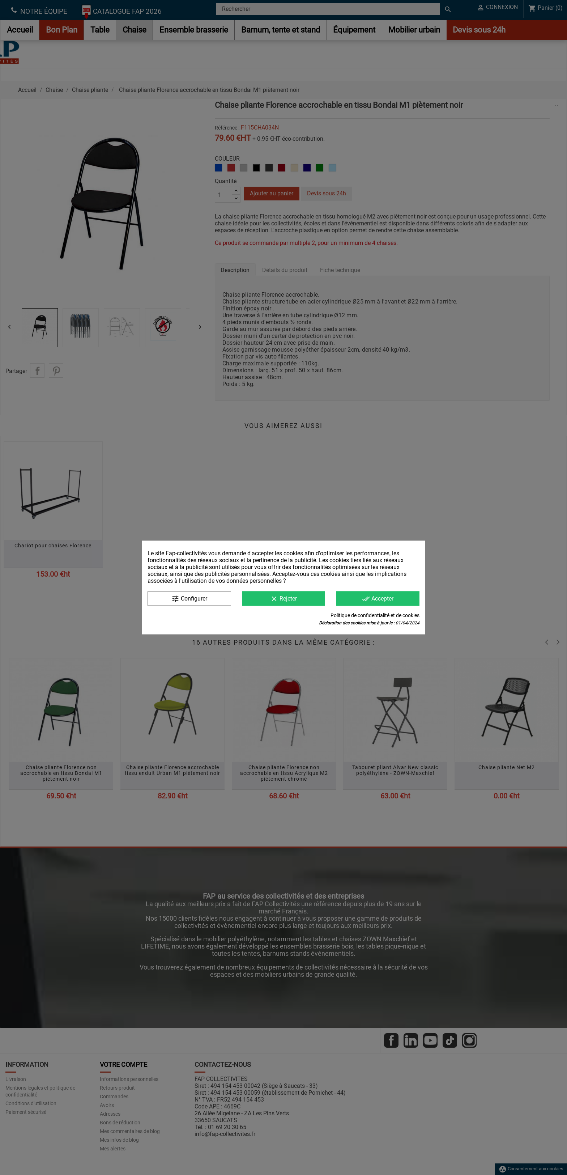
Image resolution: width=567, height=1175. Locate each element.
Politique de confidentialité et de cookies (375, 615)
